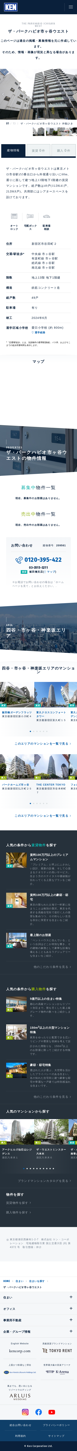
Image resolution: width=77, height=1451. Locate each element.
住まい (19, 1281)
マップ (51, 571)
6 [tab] (46, 731)
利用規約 (20, 1436)
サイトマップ (56, 1436)
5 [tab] (43, 731)
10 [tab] (53, 1168)
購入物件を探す (17, 1212)
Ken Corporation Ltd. (10, 7)
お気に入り (48, 7)
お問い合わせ (57, 7)
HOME (6, 1281)
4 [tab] (40, 731)
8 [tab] (46, 1168)
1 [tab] (30, 731)
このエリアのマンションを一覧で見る (41, 743)
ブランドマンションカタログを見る (43, 1180)
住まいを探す (37, 1281)
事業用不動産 (12, 1320)
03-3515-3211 (38, 568)
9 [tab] (50, 1168)
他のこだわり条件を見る (51, 966)
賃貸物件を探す (17, 1202)
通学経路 (40, 332)
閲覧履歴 (39, 7)
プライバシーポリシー (56, 1425)
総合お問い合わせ (20, 1425)
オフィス (9, 1309)
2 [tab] (33, 731)
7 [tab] (43, 1168)
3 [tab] (37, 731)
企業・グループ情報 (16, 1331)
